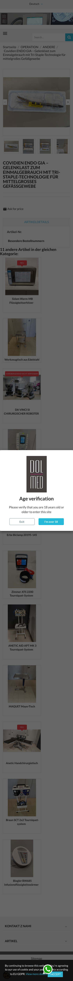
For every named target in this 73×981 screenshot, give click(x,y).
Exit (21, 521)
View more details (36, 974)
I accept (55, 974)
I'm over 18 (51, 521)
